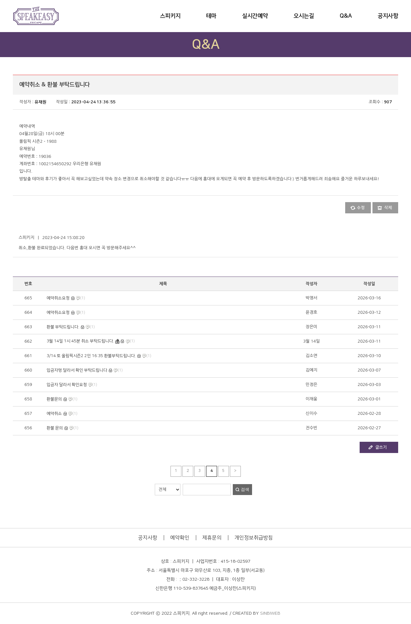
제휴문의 (212, 538)
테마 (211, 16)
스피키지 (170, 16)
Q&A (346, 16)
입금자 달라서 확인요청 (67, 384)
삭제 (388, 207)
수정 (361, 207)
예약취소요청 (58, 298)
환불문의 (54, 399)
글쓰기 (381, 447)
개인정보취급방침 (253, 538)
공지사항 (388, 16)
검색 (245, 489)
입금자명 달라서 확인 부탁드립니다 (77, 370)
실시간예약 (255, 16)
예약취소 (54, 413)
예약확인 (179, 538)
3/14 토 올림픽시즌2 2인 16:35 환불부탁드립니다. (91, 356)
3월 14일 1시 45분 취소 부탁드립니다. (80, 341)
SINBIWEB (270, 613)
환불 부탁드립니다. (63, 327)
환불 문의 (55, 428)
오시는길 (303, 16)
